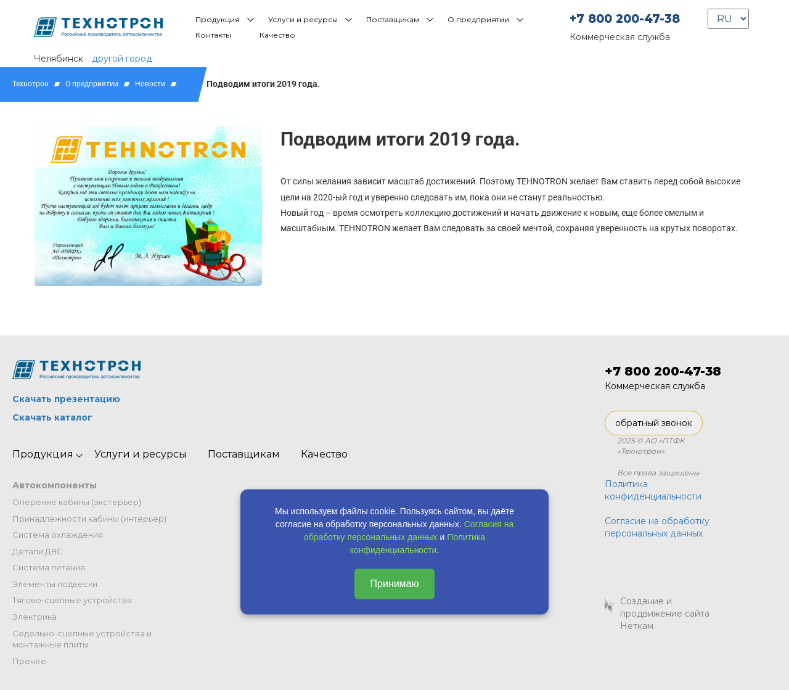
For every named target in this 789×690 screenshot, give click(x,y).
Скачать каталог (52, 417)
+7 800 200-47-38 (625, 19)
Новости (150, 84)
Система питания (48, 567)
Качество (277, 34)
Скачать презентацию (66, 399)
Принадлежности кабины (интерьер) (89, 519)
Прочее (29, 661)
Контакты (213, 34)
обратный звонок (653, 423)
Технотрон (30, 84)
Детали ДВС (37, 551)
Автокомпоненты (54, 485)
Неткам (636, 625)
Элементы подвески (54, 584)
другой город (122, 58)
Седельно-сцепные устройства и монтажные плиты (82, 639)
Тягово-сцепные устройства (72, 600)
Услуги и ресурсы (303, 19)
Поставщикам (392, 19)
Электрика (34, 617)
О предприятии (478, 19)
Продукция (217, 19)
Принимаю (394, 583)
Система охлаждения (57, 535)
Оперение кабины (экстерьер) (76, 502)
